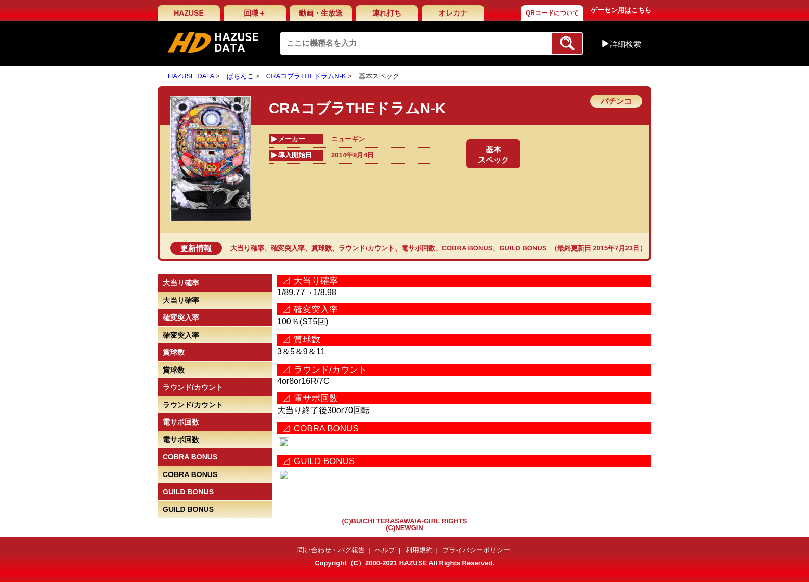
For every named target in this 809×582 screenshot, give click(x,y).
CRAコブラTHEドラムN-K (306, 76)
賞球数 (321, 248)
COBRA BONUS (467, 248)
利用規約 (419, 550)
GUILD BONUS (522, 248)
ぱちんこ (240, 76)
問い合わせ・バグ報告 (331, 550)
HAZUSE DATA (191, 76)
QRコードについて (552, 13)
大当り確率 (247, 248)
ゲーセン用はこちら (621, 10)
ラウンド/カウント (366, 248)
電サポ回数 (418, 248)
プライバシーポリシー (476, 550)
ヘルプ (385, 550)
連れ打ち (386, 13)
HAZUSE (189, 13)
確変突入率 (288, 248)
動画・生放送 (321, 13)
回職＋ (255, 13)
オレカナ (452, 13)
